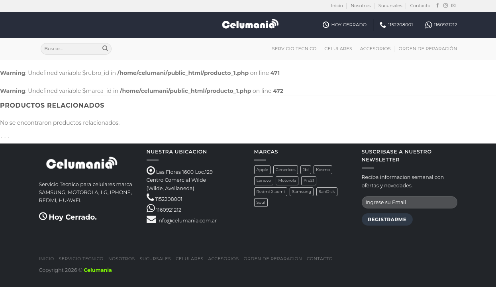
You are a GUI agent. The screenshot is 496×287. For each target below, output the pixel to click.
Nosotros (361, 5)
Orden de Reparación (427, 48)
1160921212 (168, 210)
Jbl (306, 169)
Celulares (338, 48)
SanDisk (327, 191)
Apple (263, 169)
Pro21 (309, 180)
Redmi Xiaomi (271, 191)
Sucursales (390, 5)
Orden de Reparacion (272, 258)
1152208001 (168, 199)
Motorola (287, 180)
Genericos (286, 169)
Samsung (301, 191)
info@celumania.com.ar (187, 221)
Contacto (420, 5)
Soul (261, 202)
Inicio (337, 5)
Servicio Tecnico (294, 48)
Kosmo (323, 169)
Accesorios (375, 48)
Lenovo (264, 180)
